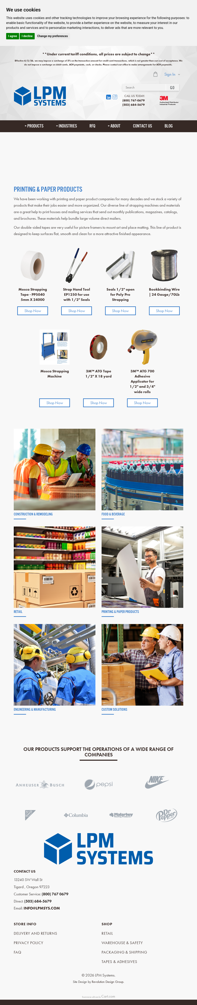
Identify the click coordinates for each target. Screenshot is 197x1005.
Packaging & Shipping (124, 952)
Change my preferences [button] (52, 36)
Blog (169, 126)
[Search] (144, 87)
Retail (107, 933)
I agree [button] (12, 36)
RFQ (92, 126)
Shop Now (32, 310)
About (115, 126)
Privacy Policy (28, 942)
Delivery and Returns (35, 933)
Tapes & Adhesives (119, 961)
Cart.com (108, 996)
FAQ (17, 952)
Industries (68, 126)
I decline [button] (27, 36)
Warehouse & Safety (122, 942)
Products (35, 126)
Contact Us (142, 126)
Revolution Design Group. (108, 982)
